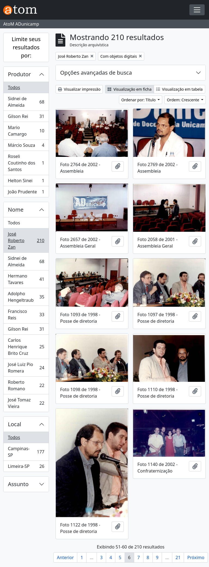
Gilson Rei (26, 117)
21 (178, 557)
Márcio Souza (26, 146)
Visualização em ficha (129, 89)
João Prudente (26, 192)
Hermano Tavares (26, 279)
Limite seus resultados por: (26, 47)
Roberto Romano (26, 385)
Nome (15, 209)
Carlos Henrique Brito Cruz (26, 346)
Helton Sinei (26, 181)
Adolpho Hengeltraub (26, 297)
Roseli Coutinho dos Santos (26, 162)
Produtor (19, 74)
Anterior (65, 557)
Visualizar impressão (79, 89)
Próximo (195, 557)
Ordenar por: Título (139, 99)
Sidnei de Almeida (26, 102)
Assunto (18, 484)
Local (14, 424)
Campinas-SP (26, 452)
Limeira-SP (26, 467)
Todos (14, 87)
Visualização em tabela (179, 89)
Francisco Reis (26, 314)
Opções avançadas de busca (96, 72)
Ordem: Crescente (183, 99)
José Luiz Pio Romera (26, 367)
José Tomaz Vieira (26, 403)
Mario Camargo (26, 130)
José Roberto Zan (26, 240)
